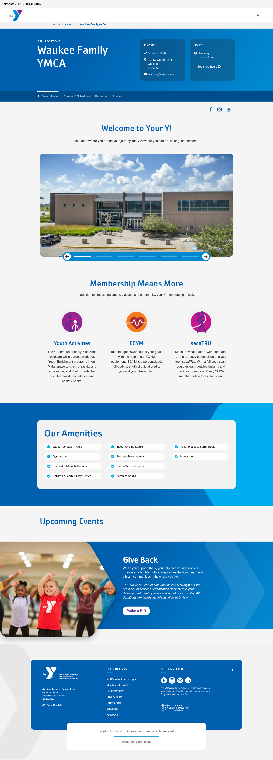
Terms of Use (114, 703)
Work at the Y (259, 14)
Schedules (113, 709)
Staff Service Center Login (121, 679)
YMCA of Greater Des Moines (22, 4)
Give (222, 14)
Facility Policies (115, 691)
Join (209, 14)
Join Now (118, 96)
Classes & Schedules (120, 14)
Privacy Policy (114, 697)
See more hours (209, 66)
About (173, 14)
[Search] (201, 4)
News (213, 3)
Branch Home (49, 96)
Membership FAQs (117, 685)
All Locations (49, 41)
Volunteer (238, 14)
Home (54, 24)
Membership (63, 14)
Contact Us (226, 3)
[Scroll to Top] (232, 669)
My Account (241, 3)
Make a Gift (136, 610)
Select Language (260, 3)
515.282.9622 (48, 699)
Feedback (112, 714)
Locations (152, 14)
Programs (89, 14)
